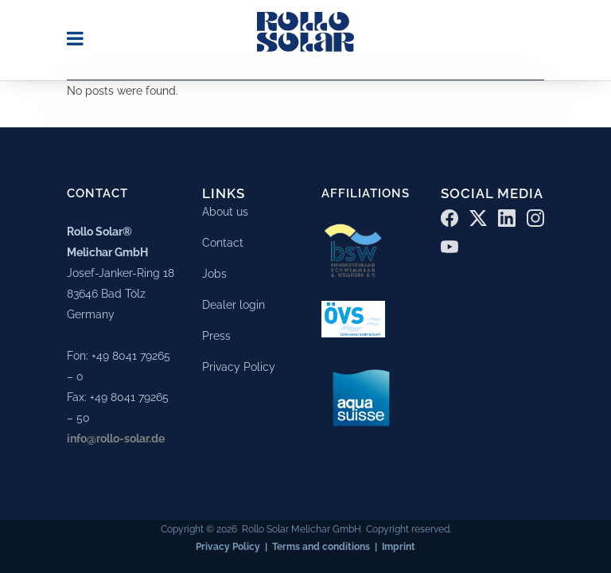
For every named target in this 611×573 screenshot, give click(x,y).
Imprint (398, 544)
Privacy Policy (238, 363)
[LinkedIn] (507, 215)
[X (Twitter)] (478, 215)
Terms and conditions (321, 544)
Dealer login (233, 301)
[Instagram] (535, 215)
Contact (222, 239)
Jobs (214, 270)
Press (216, 332)
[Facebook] (449, 215)
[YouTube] (449, 243)
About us (225, 208)
